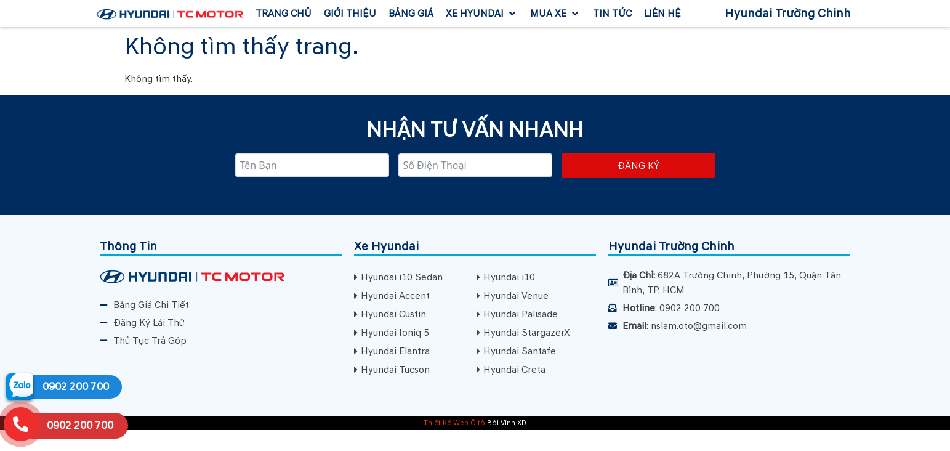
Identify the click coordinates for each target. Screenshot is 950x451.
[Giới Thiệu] (350, 13)
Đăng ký (638, 166)
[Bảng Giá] (411, 13)
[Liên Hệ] (662, 13)
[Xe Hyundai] (482, 13)
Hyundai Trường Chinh (788, 13)
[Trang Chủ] (283, 13)
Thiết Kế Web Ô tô (454, 423)
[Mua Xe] (555, 13)
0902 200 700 (75, 387)
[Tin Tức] (612, 13)
